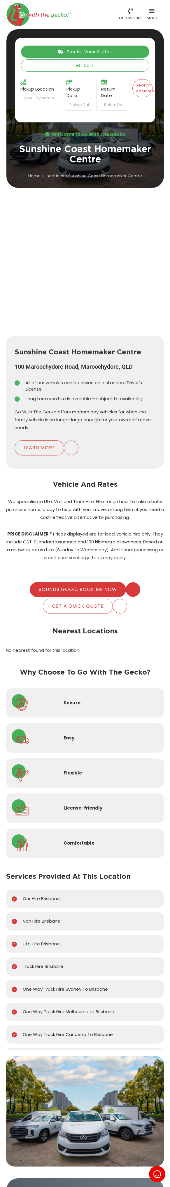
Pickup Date (73, 92)
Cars (85, 65)
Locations (54, 176)
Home (34, 176)
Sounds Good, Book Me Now (78, 589)
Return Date (108, 92)
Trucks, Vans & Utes (85, 52)
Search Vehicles (144, 88)
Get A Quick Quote (78, 606)
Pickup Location (37, 89)
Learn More (39, 447)
